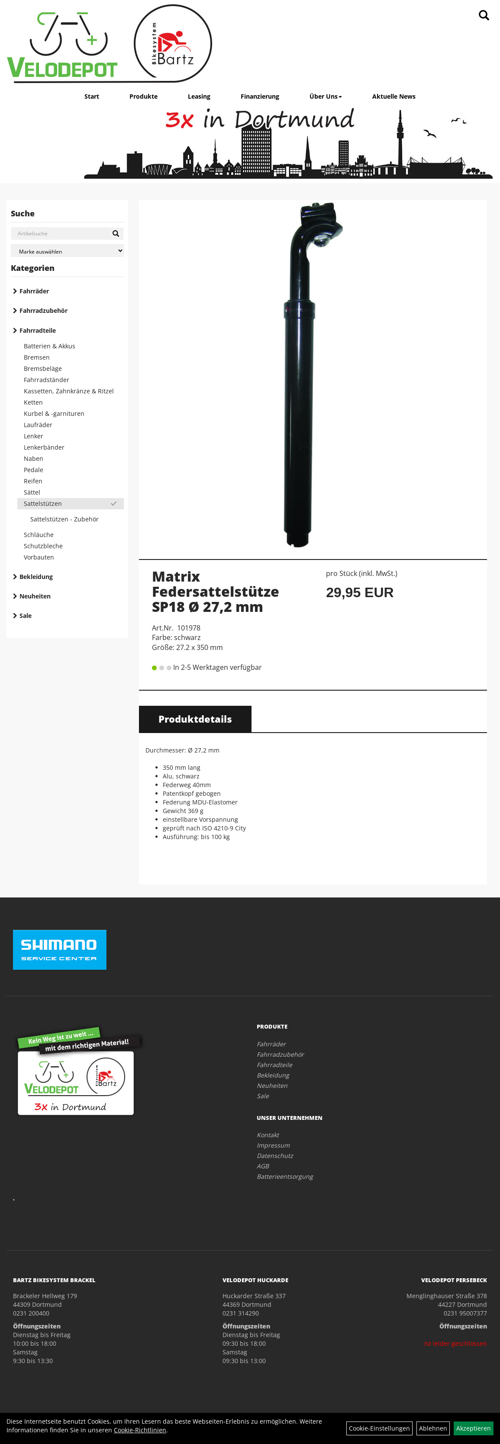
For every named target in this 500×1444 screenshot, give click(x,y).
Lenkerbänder (44, 447)
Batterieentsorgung (285, 1176)
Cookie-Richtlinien (140, 1430)
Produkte (143, 96)
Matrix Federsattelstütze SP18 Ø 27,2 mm (215, 591)
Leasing (199, 96)
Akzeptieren (473, 1428)
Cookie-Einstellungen (379, 1428)
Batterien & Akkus (49, 346)
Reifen (33, 481)
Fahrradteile (37, 330)
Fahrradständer (46, 380)
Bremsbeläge (43, 368)
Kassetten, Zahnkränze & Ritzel (69, 391)
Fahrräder (34, 291)
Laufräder (38, 425)
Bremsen (37, 357)
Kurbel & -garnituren (54, 413)
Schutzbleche (43, 546)
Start (91, 96)
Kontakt (268, 1135)
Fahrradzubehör (43, 310)
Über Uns (326, 96)
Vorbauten (39, 557)
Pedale (33, 470)
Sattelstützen (43, 503)
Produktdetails (195, 718)
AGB (263, 1166)
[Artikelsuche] (484, 16)
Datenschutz (275, 1155)
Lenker (33, 436)
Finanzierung (260, 96)
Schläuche (39, 535)
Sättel (32, 492)
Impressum (273, 1145)
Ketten (33, 402)
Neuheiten (35, 596)
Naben (33, 458)
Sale (25, 615)
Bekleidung (36, 576)
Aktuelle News (394, 96)
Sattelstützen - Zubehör (64, 519)
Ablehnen (433, 1428)
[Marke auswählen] (67, 250)
